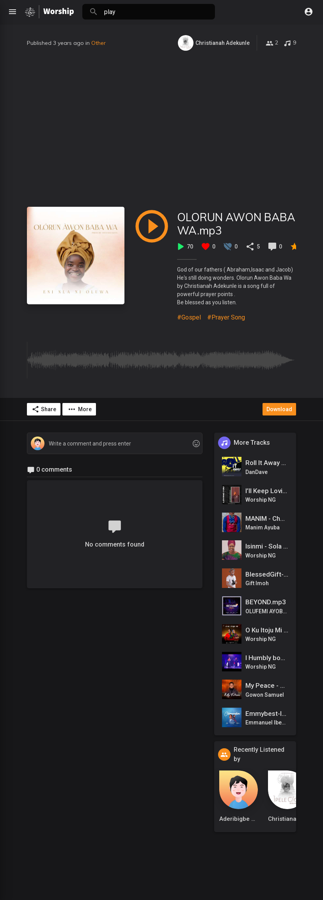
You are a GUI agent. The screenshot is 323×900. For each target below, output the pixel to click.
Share (44, 409)
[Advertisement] (161, 128)
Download (279, 409)
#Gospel (189, 317)
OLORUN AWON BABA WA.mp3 (236, 223)
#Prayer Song (226, 317)
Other (98, 42)
